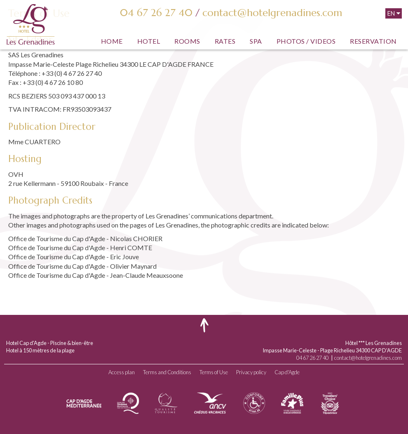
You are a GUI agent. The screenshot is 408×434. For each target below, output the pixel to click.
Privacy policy (251, 372)
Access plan (121, 372)
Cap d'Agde (287, 372)
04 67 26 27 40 (156, 13)
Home (112, 41)
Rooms (187, 41)
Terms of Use (213, 372)
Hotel (148, 41)
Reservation (373, 41)
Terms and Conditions (167, 372)
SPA (256, 41)
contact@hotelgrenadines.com (272, 13)
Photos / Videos (306, 41)
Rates (225, 41)
